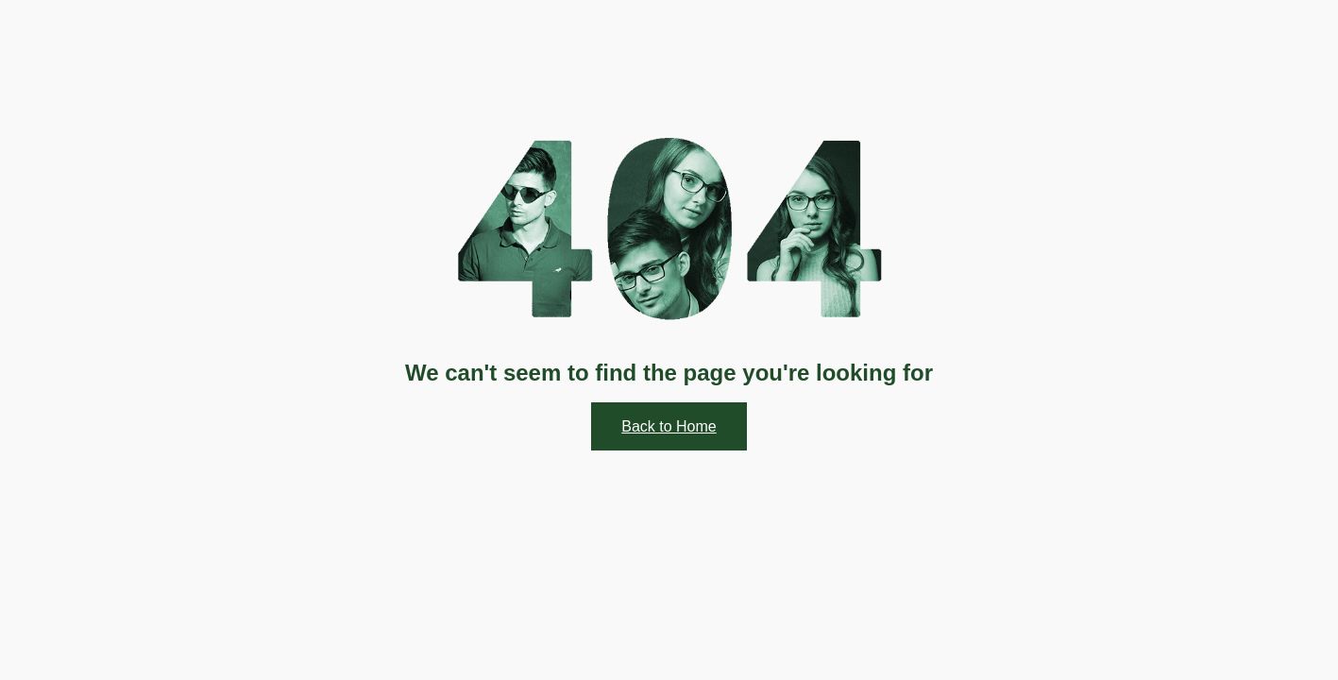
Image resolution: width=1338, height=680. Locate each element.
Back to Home (668, 426)
